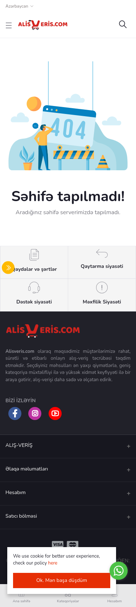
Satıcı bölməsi (21, 516)
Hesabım (15, 492)
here (53, 563)
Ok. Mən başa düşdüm (61, 580)
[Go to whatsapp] (119, 571)
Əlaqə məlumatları (26, 468)
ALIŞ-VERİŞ (19, 445)
